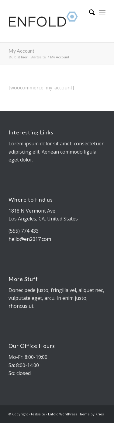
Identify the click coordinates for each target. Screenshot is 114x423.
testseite (38, 414)
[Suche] (89, 12)
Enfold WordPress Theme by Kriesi (76, 414)
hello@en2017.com (30, 239)
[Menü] (102, 12)
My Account (21, 51)
